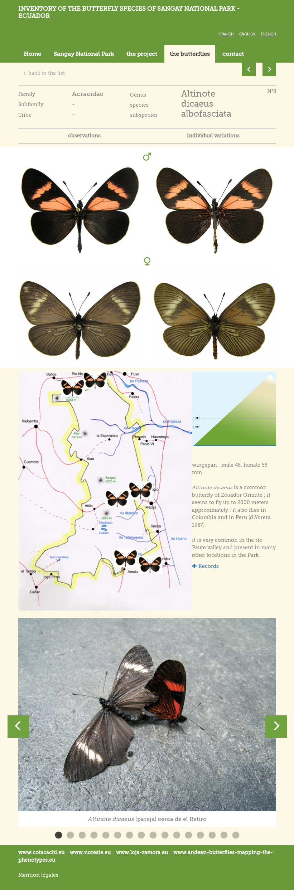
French (268, 34)
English (247, 34)
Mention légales (38, 875)
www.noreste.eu (90, 852)
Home (32, 54)
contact (233, 54)
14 (212, 835)
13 (200, 835)
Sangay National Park (84, 54)
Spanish (225, 34)
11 (177, 835)
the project (141, 54)
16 (236, 835)
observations (84, 135)
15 (224, 835)
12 (188, 835)
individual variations (213, 135)
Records (205, 566)
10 (165, 835)
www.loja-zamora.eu (142, 852)
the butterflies (190, 54)
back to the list (44, 73)
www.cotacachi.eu (41, 852)
